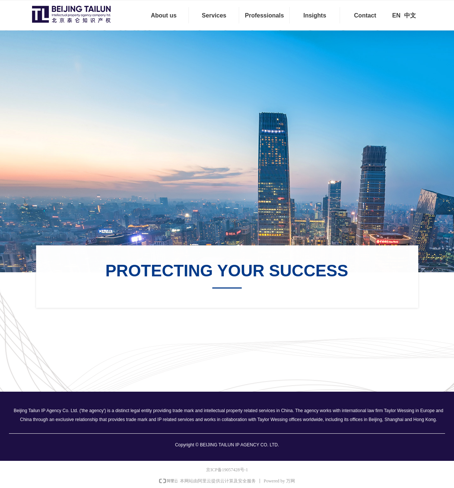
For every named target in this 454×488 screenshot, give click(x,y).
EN (396, 15)
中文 (410, 15)
